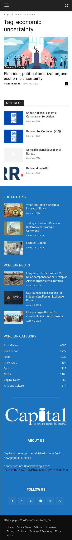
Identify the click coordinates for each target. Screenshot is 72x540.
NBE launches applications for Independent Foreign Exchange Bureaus (45, 296)
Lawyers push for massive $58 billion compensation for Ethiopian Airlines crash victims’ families (46, 277)
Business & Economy (15, 67)
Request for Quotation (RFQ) (43, 131)
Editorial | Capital (36, 242)
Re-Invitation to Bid (37, 168)
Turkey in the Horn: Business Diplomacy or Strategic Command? (43, 227)
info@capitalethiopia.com (34, 466)
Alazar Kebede (12, 83)
